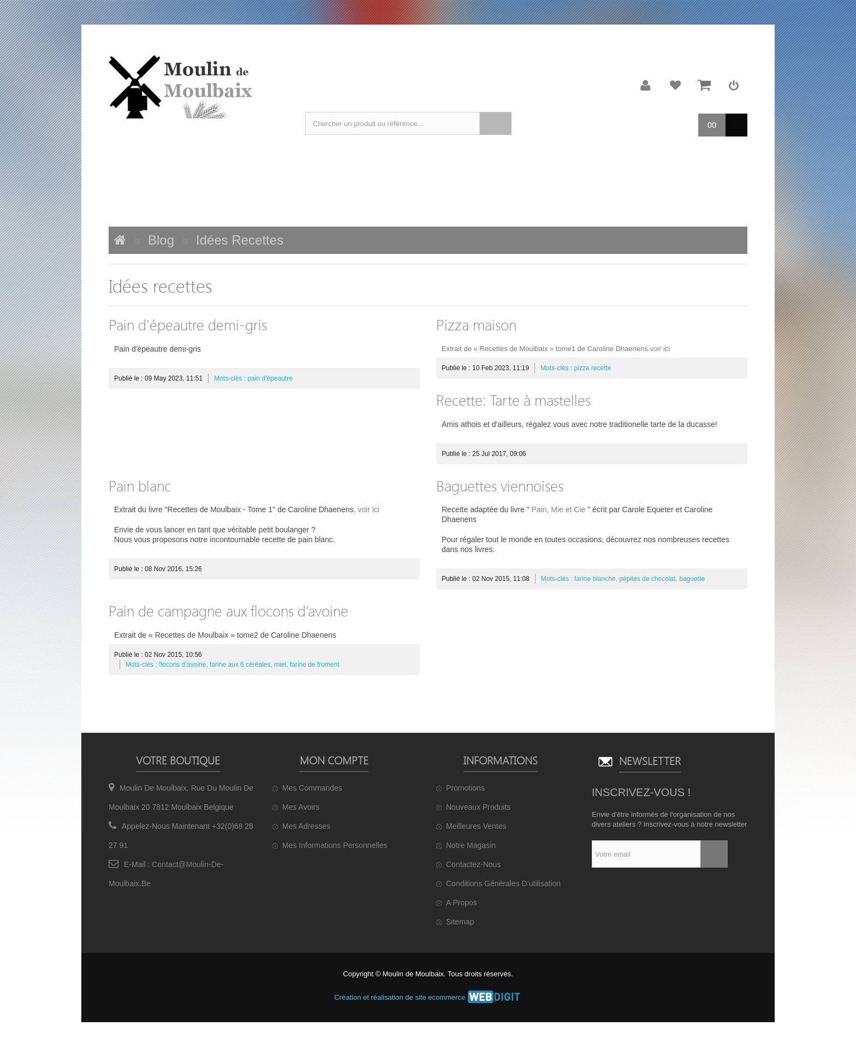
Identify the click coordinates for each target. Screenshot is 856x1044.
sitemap (460, 921)
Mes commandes (312, 788)
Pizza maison (476, 324)
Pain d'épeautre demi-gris (188, 324)
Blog (161, 240)
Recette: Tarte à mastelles (513, 400)
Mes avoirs (300, 807)
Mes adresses (306, 826)
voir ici (660, 349)
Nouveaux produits (478, 807)
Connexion (733, 85)
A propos (461, 902)
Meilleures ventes (476, 826)
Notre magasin (471, 845)
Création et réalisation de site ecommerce (428, 997)
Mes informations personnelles (334, 845)
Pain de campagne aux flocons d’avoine (228, 610)
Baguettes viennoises (499, 485)
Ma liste (675, 85)
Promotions (465, 788)
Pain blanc (140, 485)
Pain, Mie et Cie (559, 509)
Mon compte (645, 85)
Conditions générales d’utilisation (503, 883)
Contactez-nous (473, 864)
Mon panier (704, 85)
